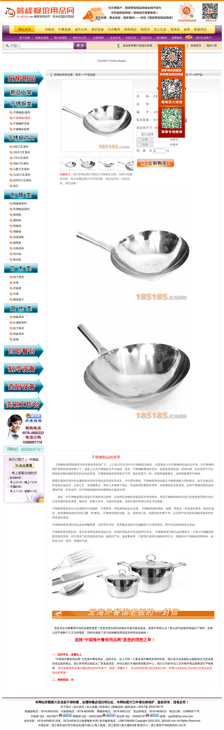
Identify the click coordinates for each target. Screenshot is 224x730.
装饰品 (175, 29)
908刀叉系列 (20, 163)
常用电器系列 (21, 209)
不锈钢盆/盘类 (21, 112)
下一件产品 (195, 74)
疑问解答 (161, 37)
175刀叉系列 (20, 158)
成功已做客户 (204, 37)
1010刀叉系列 (21, 152)
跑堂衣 (145, 29)
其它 (16, 186)
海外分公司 (79, 37)
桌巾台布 (81, 29)
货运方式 (146, 37)
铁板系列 (18, 317)
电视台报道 (42, 37)
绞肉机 (17, 214)
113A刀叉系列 (21, 174)
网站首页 (24, 29)
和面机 (17, 225)
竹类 (16, 293)
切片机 (17, 254)
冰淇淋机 (18, 237)
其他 (16, 339)
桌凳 (187, 29)
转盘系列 (18, 333)
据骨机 (17, 242)
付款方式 (130, 37)
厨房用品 (130, 29)
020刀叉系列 (20, 146)
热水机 (17, 259)
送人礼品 (160, 29)
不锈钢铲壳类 (21, 123)
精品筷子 (18, 299)
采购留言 (196, 45)
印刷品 (49, 29)
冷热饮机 (18, 248)
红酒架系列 (20, 322)
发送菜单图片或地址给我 (137, 45)
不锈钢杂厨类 (21, 129)
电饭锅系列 (20, 203)
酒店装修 (97, 29)
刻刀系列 (18, 328)
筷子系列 (18, 277)
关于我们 (65, 706)
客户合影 (24, 37)
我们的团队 (60, 37)
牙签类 (17, 288)
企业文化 (115, 37)
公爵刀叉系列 (21, 169)
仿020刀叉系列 (22, 180)
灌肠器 (17, 231)
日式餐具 (114, 29)
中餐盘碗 (64, 29)
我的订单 (211, 45)
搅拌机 (17, 220)
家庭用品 (200, 29)
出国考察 (98, 37)
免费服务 (177, 37)
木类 (16, 282)
